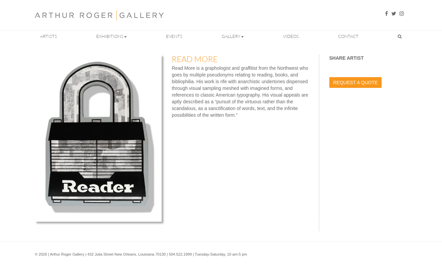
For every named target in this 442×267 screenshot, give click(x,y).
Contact (348, 36)
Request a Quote (355, 82)
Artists (48, 36)
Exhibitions (111, 36)
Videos (291, 36)
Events (174, 36)
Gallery (233, 36)
